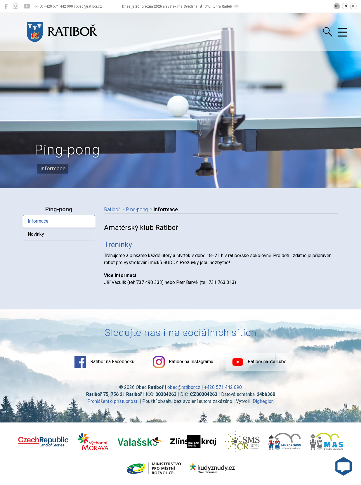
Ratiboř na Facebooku (104, 362)
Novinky (36, 234)
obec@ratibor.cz (183, 387)
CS (337, 6)
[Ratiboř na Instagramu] (15, 6)
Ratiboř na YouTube (259, 362)
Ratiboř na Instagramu (183, 362)
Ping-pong (137, 209)
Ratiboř (112, 209)
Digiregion (263, 401)
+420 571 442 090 (223, 387)
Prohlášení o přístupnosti (112, 401)
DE (353, 6)
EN (345, 6)
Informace (38, 221)
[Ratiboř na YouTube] (26, 6)
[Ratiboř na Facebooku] (6, 6)
